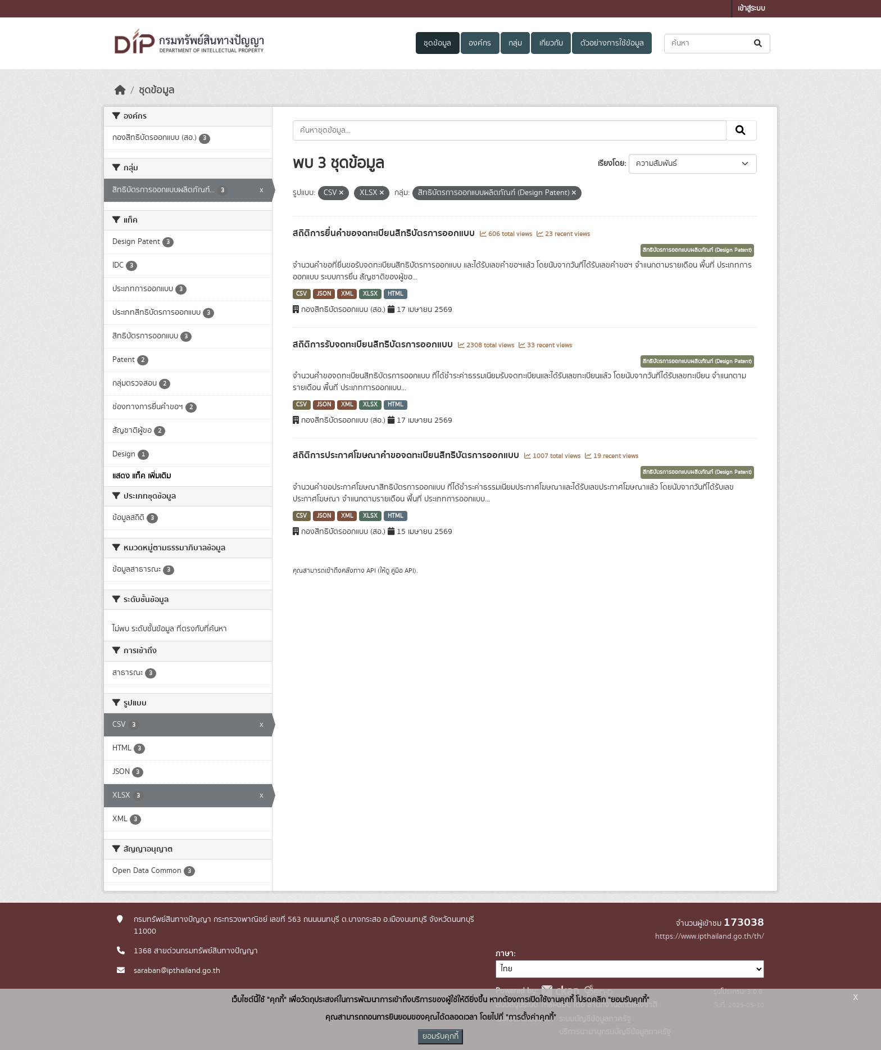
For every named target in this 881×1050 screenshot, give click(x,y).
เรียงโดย (611, 163)
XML (347, 293)
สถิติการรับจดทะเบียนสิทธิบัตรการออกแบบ (374, 344)
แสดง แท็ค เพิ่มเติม (141, 476)
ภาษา (505, 954)
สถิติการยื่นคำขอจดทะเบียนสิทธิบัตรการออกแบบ (385, 233)
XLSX (370, 293)
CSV (301, 293)
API (371, 570)
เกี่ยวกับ (551, 43)
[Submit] (759, 43)
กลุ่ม (515, 43)
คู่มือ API (402, 570)
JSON (324, 293)
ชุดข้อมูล (437, 43)
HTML (395, 293)
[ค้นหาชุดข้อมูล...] (717, 43)
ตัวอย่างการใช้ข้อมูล (612, 43)
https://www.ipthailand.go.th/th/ (709, 936)
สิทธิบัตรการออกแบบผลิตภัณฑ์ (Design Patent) (697, 250)
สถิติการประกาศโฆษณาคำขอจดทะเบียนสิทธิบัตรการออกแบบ (407, 455)
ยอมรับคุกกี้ (440, 1036)
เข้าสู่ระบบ (751, 8)
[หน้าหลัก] (120, 90)
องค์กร (480, 43)
